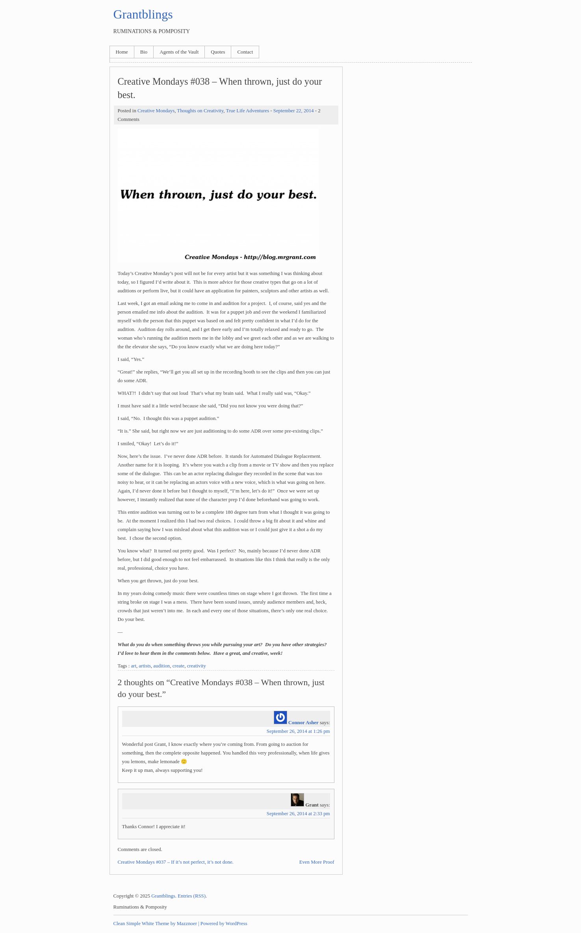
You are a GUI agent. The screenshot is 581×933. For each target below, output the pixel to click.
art (133, 666)
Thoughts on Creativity (200, 110)
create (179, 666)
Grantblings (143, 14)
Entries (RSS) (192, 896)
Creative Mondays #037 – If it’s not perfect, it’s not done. (176, 862)
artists (145, 666)
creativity (196, 666)
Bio (144, 52)
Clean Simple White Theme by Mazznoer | (156, 923)
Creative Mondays (155, 110)
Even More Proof (316, 862)
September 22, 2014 (293, 110)
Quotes (218, 52)
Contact (245, 52)
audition (161, 666)
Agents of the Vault (179, 52)
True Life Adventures (247, 110)
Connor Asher (303, 722)
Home (122, 52)
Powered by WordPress (223, 923)
